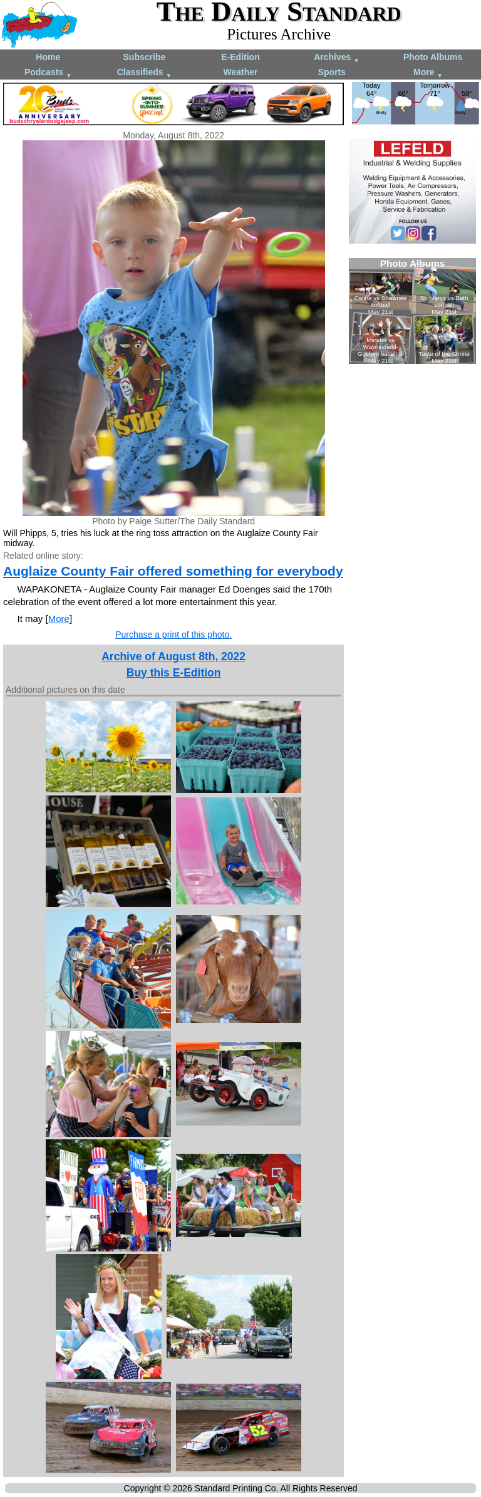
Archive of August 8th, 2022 (173, 656)
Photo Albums (432, 57)
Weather (240, 72)
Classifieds (144, 73)
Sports (332, 72)
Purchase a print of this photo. (173, 634)
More (428, 73)
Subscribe (144, 57)
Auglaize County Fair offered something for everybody (173, 571)
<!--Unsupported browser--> (412, 311)
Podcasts (48, 73)
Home (48, 57)
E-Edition (240, 57)
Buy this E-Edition (174, 672)
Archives (336, 58)
